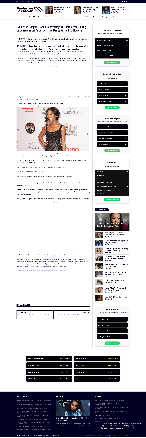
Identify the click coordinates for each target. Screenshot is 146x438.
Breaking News (106, 17)
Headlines (115, 17)
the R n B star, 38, (35, 51)
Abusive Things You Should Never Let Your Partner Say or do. (33, 430)
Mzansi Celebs (73, 17)
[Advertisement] (53, 80)
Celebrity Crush (84, 17)
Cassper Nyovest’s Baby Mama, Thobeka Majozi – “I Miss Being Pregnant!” (34, 406)
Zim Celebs (46, 17)
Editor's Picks (37, 17)
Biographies (64, 17)
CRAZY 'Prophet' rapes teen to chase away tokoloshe (109, 419)
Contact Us (126, 435)
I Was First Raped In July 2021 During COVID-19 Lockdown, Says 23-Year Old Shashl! (33, 412)
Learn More (119, 432)
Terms (120, 435)
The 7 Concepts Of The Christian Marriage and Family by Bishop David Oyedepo (34, 416)
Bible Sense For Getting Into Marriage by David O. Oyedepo (32, 420)
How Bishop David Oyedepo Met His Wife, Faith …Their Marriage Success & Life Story (34, 423)
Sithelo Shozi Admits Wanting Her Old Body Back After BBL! (32, 409)
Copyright (108, 435)
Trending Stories (95, 17)
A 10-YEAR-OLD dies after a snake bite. (105, 416)
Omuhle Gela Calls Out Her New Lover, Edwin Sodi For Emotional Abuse (34, 402)
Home (33, 1)
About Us (94, 435)
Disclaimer (101, 435)
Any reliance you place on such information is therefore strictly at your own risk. (42, 270)
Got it (126, 432)
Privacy (114, 435)
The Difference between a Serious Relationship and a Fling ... (33, 427)
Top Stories (55, 17)
